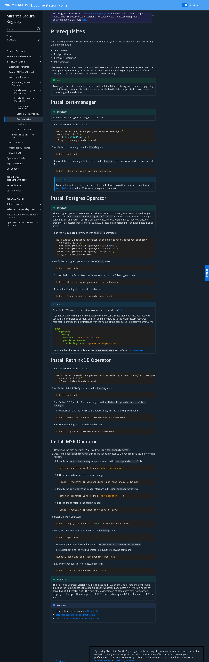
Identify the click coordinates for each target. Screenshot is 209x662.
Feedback (207, 273)
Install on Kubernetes (19, 77)
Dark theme (194, 5)
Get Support (13, 168)
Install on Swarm (16, 142)
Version (10, 36)
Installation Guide (16, 61)
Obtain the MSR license (19, 147)
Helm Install (93, 611)
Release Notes (14, 204)
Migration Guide (15, 163)
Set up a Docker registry (28, 113)
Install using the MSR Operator (21, 84)
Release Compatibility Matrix (22, 209)
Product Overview (16, 51)
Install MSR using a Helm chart (23, 136)
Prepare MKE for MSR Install (21, 72)
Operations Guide (16, 158)
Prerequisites (24, 119)
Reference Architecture (19, 56)
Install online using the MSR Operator (24, 91)
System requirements (19, 66)
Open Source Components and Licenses (23, 224)
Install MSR (22, 124)
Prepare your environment (23, 107)
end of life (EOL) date (99, 13)
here (84, 19)
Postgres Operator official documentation (78, 618)
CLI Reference (14, 190)
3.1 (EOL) (23, 40)
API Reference (14, 185)
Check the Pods (24, 129)
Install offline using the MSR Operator (24, 99)
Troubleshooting (64, 188)
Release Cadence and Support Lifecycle (22, 216)
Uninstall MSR (15, 153)
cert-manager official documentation (75, 614)
